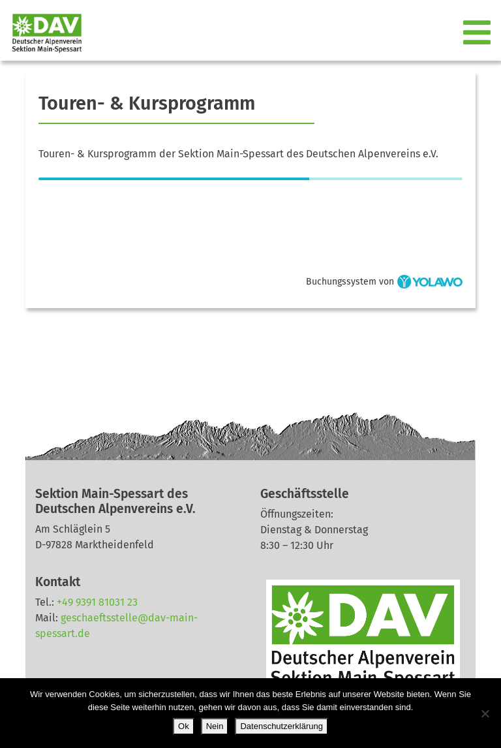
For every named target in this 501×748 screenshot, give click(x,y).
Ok (183, 726)
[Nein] (484, 713)
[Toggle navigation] (478, 33)
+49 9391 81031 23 (97, 602)
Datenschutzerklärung (281, 726)
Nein (215, 726)
